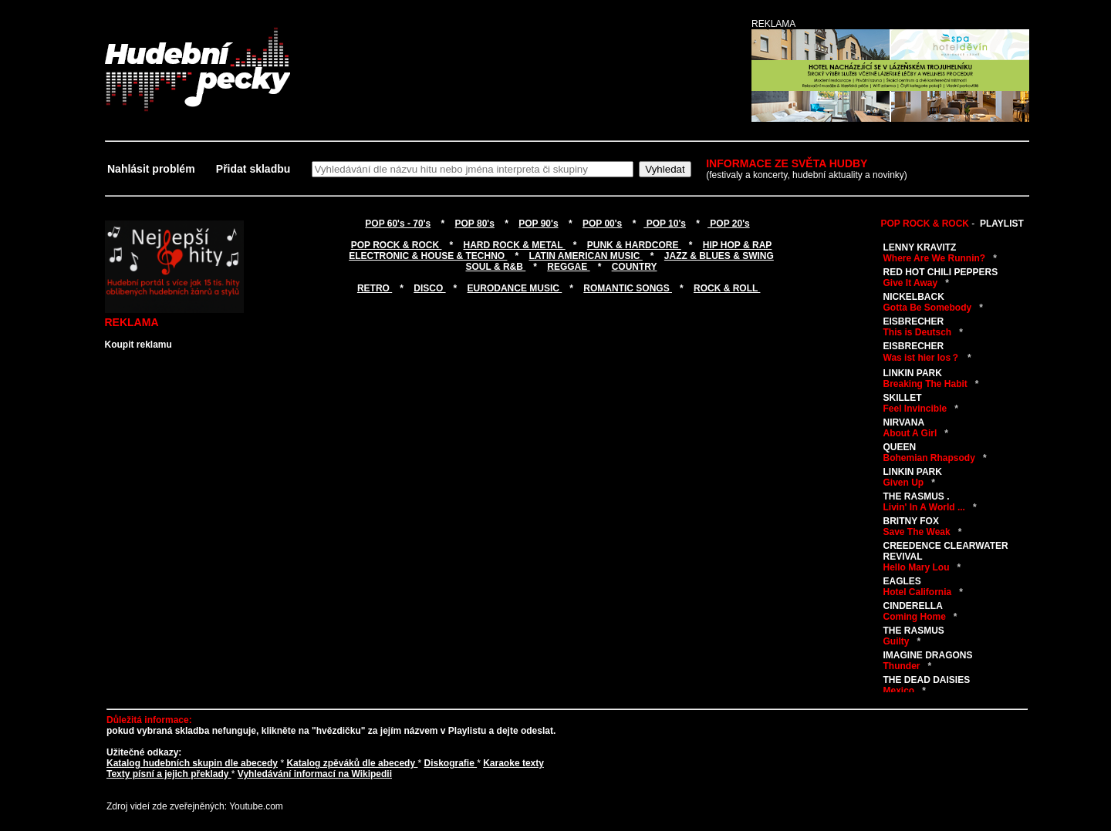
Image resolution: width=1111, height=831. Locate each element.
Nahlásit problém (152, 169)
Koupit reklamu (138, 344)
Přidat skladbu (253, 169)
